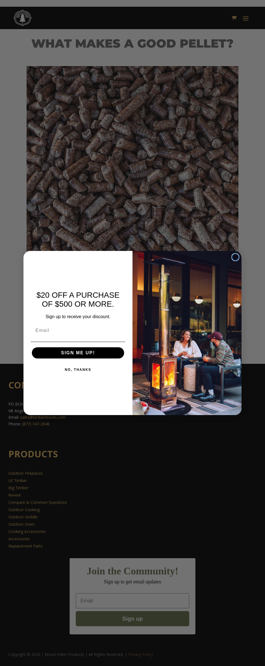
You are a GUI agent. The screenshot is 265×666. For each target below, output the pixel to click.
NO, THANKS (78, 370)
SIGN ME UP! (78, 352)
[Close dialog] (235, 257)
